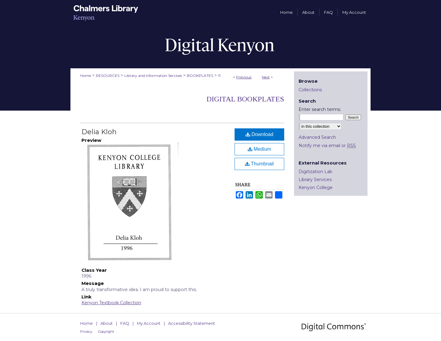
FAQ (124, 323)
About (106, 323)
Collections (310, 90)
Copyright (106, 331)
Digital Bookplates (245, 99)
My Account (148, 323)
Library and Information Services (153, 75)
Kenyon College (316, 187)
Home (85, 75)
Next (266, 77)
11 (219, 75)
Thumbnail (259, 163)
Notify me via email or (327, 145)
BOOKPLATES (200, 75)
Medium (259, 149)
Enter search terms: (320, 109)
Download (259, 134)
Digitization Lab (315, 171)
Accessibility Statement (191, 323)
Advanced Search (317, 137)
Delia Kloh (99, 132)
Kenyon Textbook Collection (111, 302)
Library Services (315, 179)
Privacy (86, 331)
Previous (243, 77)
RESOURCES (107, 75)
